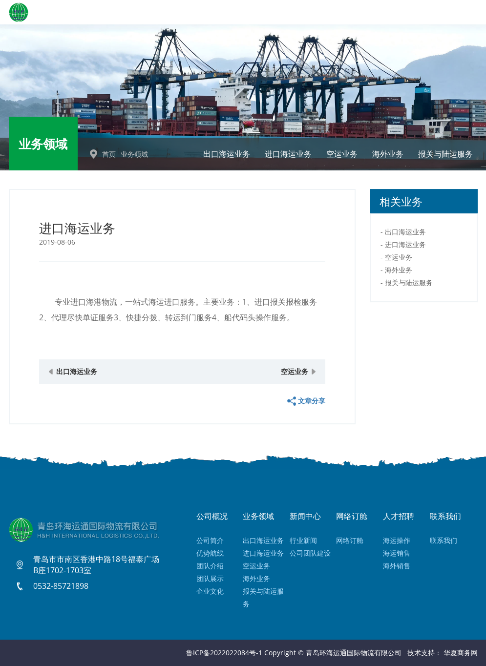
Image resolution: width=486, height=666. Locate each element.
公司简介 (210, 540)
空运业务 (342, 153)
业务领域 (134, 154)
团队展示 (210, 578)
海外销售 (396, 565)
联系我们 (443, 540)
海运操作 (396, 540)
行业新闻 (303, 540)
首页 (109, 154)
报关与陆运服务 (445, 153)
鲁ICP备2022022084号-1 (224, 652)
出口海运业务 (226, 153)
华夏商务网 (461, 652)
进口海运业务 (288, 153)
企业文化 (210, 591)
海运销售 (396, 553)
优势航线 (210, 553)
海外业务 (387, 153)
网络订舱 (349, 540)
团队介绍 (210, 565)
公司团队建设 (310, 553)
